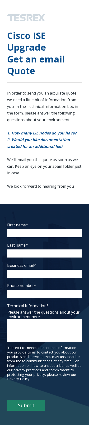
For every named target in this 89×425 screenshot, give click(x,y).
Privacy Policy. (18, 378)
